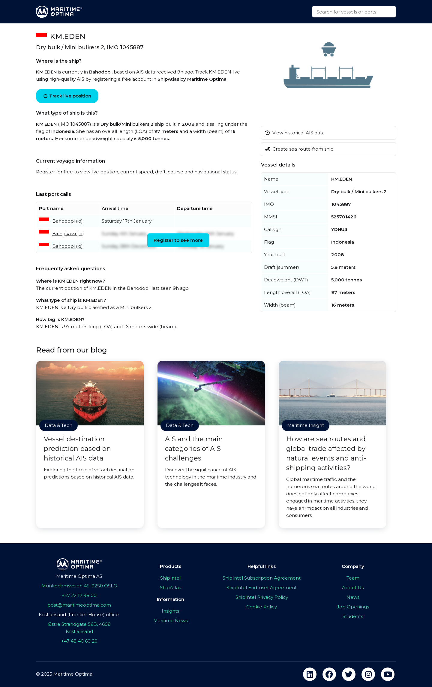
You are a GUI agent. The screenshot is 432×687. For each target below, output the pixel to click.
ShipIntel (170, 578)
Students (353, 616)
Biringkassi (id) (68, 233)
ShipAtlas (170, 587)
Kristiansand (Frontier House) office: (79, 614)
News (352, 597)
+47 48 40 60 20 (79, 641)
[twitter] (349, 674)
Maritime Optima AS (79, 576)
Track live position (67, 96)
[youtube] (387, 674)
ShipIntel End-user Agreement (261, 587)
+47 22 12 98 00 (79, 595)
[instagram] (368, 674)
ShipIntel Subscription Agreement (262, 578)
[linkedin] (309, 674)
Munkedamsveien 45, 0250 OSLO (79, 586)
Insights (170, 611)
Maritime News (170, 620)
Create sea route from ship (299, 149)
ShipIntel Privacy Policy (262, 597)
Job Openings (353, 607)
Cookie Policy (261, 607)
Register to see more (178, 240)
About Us (353, 587)
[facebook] (329, 674)
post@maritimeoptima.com (79, 605)
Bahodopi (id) (67, 221)
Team (352, 578)
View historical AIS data (295, 133)
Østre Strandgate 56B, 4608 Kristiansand (79, 627)
